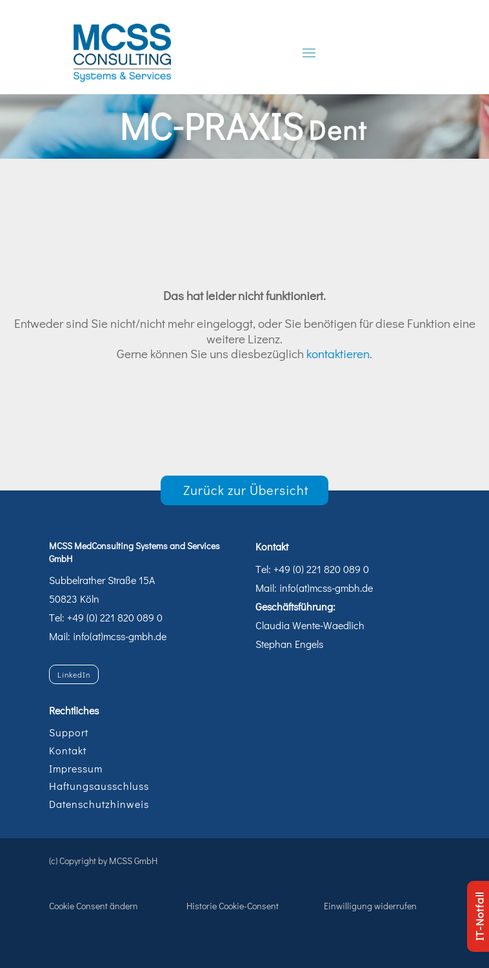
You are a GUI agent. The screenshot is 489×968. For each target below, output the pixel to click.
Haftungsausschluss (99, 785)
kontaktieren (338, 353)
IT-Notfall (479, 916)
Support (68, 732)
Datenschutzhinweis (99, 804)
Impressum (76, 768)
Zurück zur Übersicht (246, 489)
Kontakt (67, 750)
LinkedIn (73, 674)
